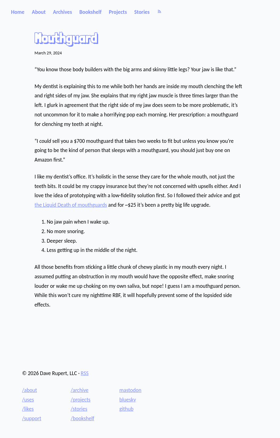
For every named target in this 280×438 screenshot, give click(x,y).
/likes (28, 408)
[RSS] (159, 12)
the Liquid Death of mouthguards (71, 204)
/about (29, 390)
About (39, 12)
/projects (80, 399)
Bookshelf (90, 12)
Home (18, 12)
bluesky (127, 399)
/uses (28, 399)
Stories (142, 12)
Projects (118, 12)
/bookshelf (82, 418)
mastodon (130, 390)
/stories (79, 408)
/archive (80, 390)
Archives (62, 12)
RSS (85, 373)
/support (31, 418)
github (126, 408)
